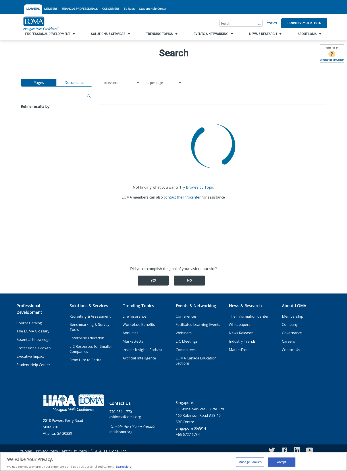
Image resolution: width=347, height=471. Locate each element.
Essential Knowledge (33, 339)
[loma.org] (40, 23)
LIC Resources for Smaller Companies (90, 349)
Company (290, 324)
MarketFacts (133, 341)
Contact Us (291, 349)
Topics (272, 23)
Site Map (24, 451)
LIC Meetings (187, 341)
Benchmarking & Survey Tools (89, 327)
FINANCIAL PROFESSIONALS (80, 9)
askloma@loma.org (125, 416)
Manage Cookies (250, 464)
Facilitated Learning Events (198, 324)
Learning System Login (304, 23)
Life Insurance (134, 316)
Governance (292, 332)
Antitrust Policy (74, 451)
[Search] (259, 23)
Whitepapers (239, 324)
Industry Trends (242, 341)
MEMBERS (51, 9)
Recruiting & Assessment (90, 316)
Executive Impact (30, 356)
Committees (186, 349)
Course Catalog (29, 322)
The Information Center (249, 316)
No (189, 280)
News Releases (241, 332)
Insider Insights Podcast (142, 349)
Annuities (130, 332)
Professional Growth (33, 348)
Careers (288, 341)
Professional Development (29, 309)
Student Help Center (152, 9)
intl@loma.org (121, 431)
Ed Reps (129, 9)
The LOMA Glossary (32, 331)
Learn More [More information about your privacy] (123, 469)
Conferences (186, 316)
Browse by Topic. (200, 187)
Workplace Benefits (139, 324)
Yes (153, 280)
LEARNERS (33, 9)
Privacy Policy (47, 451)
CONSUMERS (111, 9)
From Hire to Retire (85, 359)
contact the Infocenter (182, 197)
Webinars (184, 332)
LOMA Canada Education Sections (196, 361)
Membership (292, 316)
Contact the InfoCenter (332, 59)
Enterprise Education (86, 338)
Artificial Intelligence (139, 358)
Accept (281, 464)
